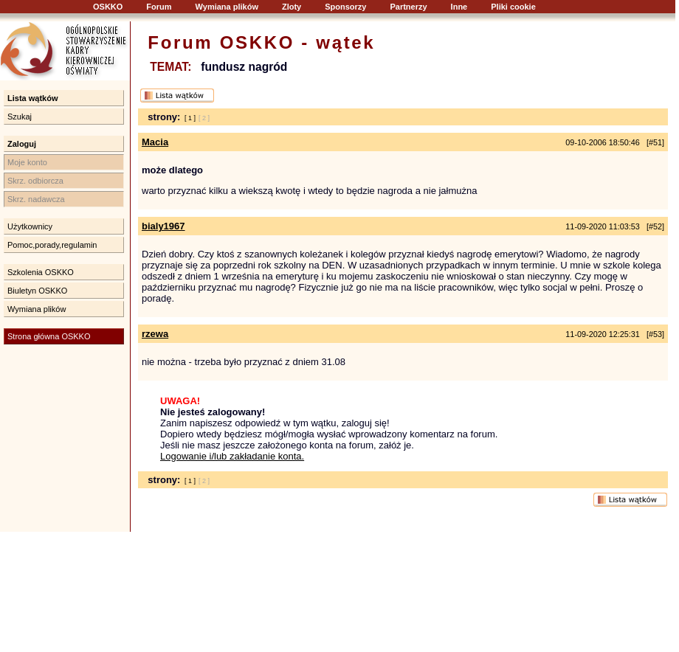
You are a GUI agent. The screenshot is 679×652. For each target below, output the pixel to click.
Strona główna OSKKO (49, 336)
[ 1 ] (190, 118)
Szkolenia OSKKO (40, 272)
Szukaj (19, 116)
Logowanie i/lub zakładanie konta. (232, 456)
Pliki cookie (513, 6)
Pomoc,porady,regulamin (52, 244)
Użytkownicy (29, 226)
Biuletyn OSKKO (37, 290)
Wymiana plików (227, 6)
